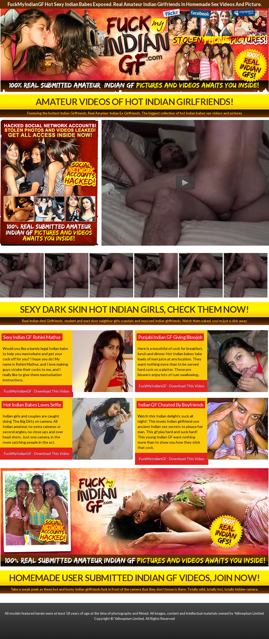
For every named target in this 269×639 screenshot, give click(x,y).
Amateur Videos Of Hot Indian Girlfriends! (134, 101)
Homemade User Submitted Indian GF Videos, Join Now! (134, 577)
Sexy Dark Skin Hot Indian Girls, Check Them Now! (134, 309)
